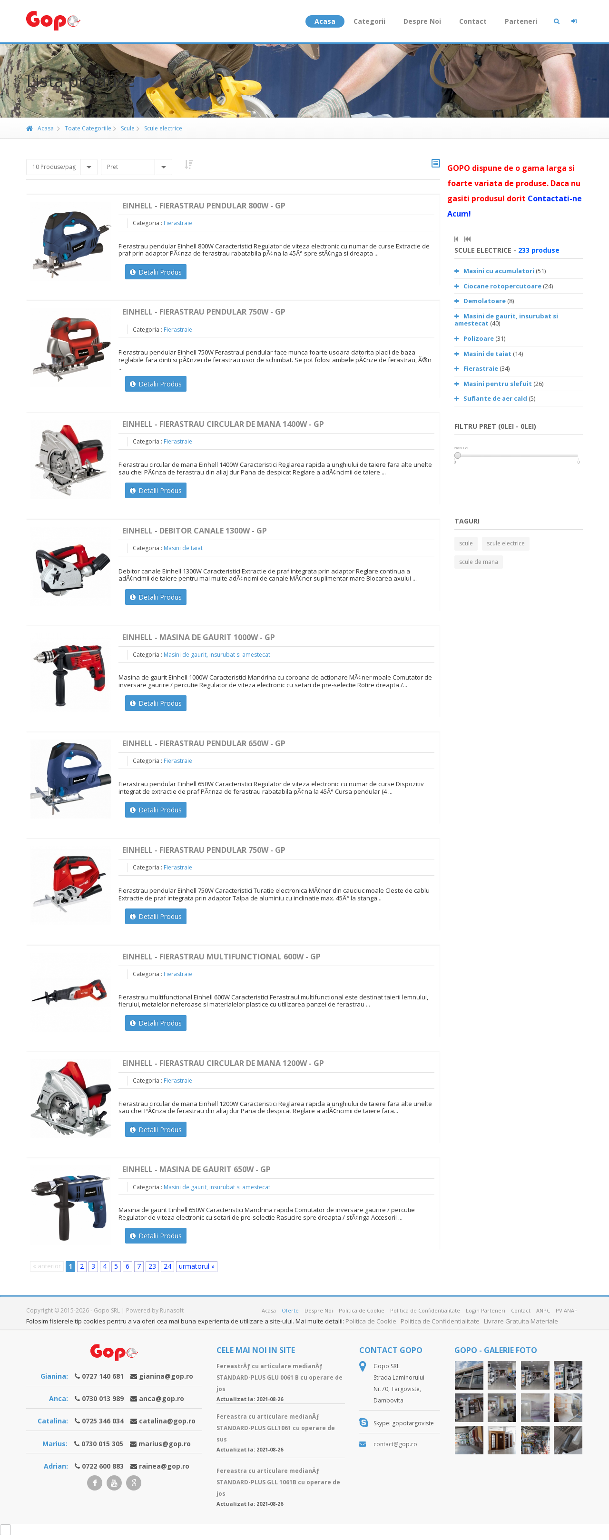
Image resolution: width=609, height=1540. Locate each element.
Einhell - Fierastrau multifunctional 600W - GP (221, 956)
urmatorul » (197, 1266)
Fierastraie (178, 223)
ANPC (543, 1310)
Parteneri (521, 21)
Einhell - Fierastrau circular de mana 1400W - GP (223, 424)
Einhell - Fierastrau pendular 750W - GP (203, 311)
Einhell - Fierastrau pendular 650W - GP (203, 743)
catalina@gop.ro (167, 1420)
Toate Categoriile (84, 128)
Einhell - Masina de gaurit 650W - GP (196, 1169)
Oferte (290, 1310)
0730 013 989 (103, 1398)
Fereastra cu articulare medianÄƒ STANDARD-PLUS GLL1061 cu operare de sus (275, 1427)
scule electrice (506, 543)
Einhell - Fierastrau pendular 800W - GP (203, 205)
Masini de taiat (183, 548)
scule (466, 543)
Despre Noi (422, 21)
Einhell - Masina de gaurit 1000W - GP (198, 637)
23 (152, 1266)
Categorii (369, 21)
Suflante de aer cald (490, 398)
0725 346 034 (103, 1420)
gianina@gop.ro (166, 1376)
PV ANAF (566, 1310)
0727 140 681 (103, 1376)
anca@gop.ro (161, 1398)
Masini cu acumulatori (494, 271)
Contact (473, 21)
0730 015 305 (102, 1443)
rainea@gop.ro (164, 1466)
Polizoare (474, 338)
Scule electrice (159, 128)
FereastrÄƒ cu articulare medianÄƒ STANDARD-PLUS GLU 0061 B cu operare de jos (279, 1377)
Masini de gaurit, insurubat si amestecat (217, 655)
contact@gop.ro (395, 1444)
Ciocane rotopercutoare (497, 286)
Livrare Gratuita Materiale (521, 1321)
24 (167, 1266)
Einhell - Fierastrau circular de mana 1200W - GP (223, 1063)
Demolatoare (480, 300)
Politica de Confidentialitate (425, 1310)
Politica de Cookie (361, 1310)
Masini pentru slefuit (493, 383)
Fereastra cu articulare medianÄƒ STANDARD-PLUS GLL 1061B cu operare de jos (278, 1482)
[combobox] (62, 167)
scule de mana (478, 562)
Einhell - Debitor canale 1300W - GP (194, 530)
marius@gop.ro (164, 1443)
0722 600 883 (103, 1466)
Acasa (324, 21)
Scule (124, 128)
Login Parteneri (485, 1310)
